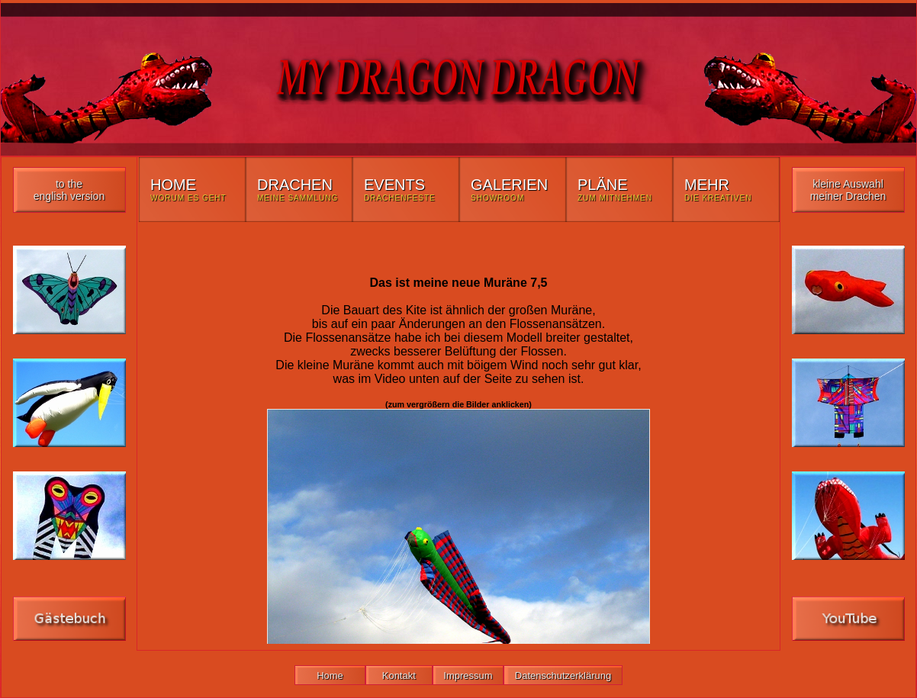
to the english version (69, 190)
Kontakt (399, 675)
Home (330, 675)
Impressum (468, 675)
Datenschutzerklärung (563, 675)
